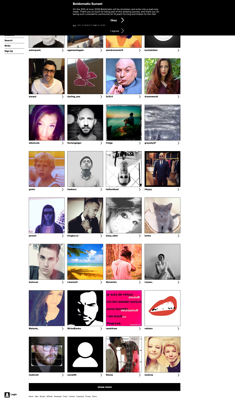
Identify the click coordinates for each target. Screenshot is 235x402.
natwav (149, 328)
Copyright (80, 396)
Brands (42, 396)
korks (148, 236)
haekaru (71, 189)
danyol (32, 96)
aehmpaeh (35, 50)
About (31, 396)
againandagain (75, 50)
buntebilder (151, 50)
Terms (94, 396)
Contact (72, 396)
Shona (109, 375)
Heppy (148, 189)
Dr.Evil (109, 96)
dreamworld (151, 96)
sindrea (149, 375)
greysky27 (150, 143)
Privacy (88, 396)
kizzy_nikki (112, 236)
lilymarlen (111, 282)
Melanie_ (34, 328)
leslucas (33, 282)
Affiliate (50, 396)
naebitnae (111, 328)
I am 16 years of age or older (91, 25)
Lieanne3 (72, 282)
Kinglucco (72, 236)
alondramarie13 (114, 50)
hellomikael (112, 189)
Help (36, 396)
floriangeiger (74, 143)
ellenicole (34, 143)
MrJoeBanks (74, 328)
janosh (32, 236)
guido (32, 189)
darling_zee (73, 96)
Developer (58, 396)
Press (65, 396)
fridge (109, 143)
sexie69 (71, 375)
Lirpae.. (149, 282)
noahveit (34, 375)
